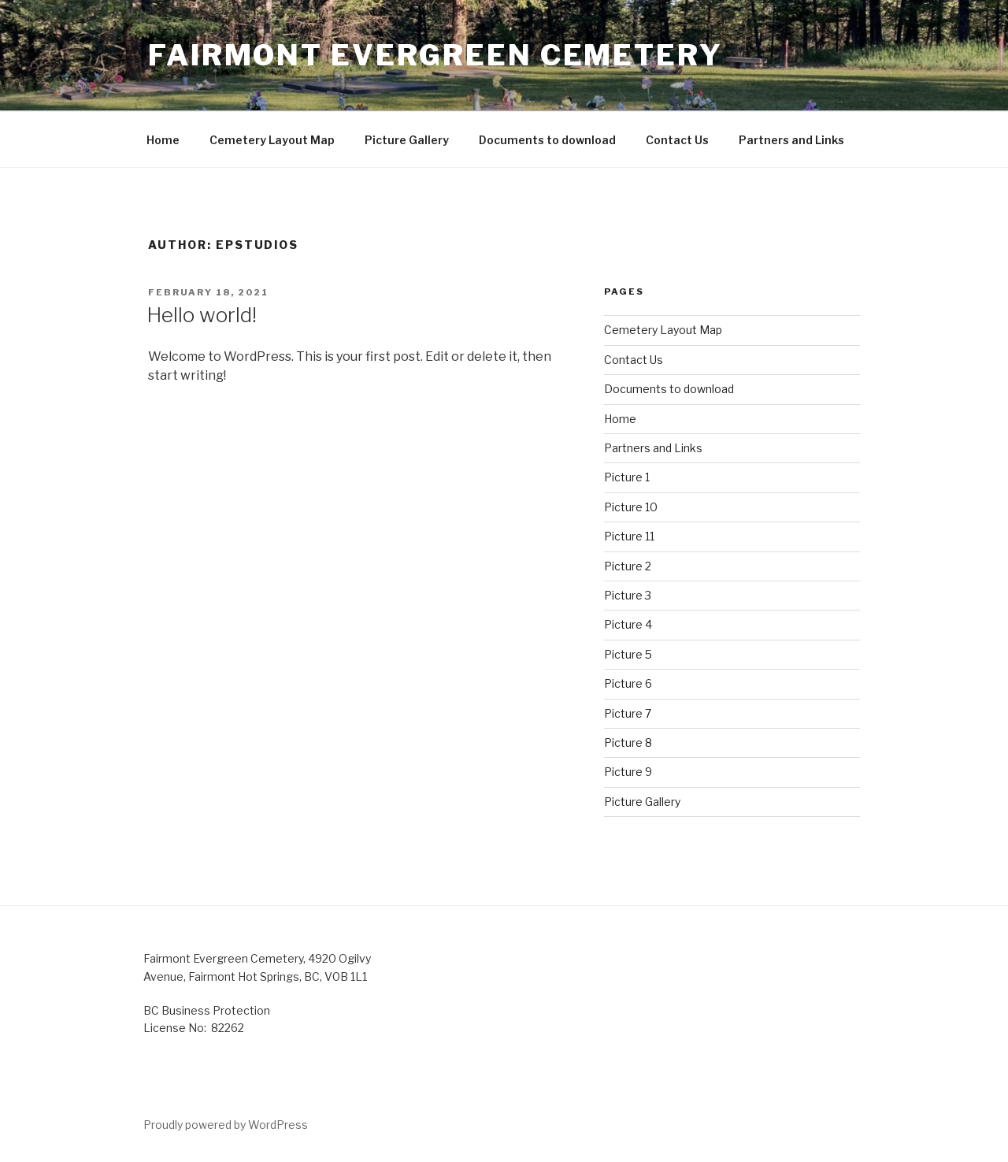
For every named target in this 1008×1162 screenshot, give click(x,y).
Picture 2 (627, 566)
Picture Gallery (407, 140)
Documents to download (547, 140)
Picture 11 (629, 536)
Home (163, 140)
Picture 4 (628, 624)
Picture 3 (627, 595)
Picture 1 (627, 477)
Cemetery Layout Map (272, 140)
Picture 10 (631, 507)
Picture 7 (627, 713)
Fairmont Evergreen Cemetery (435, 55)
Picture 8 (628, 742)
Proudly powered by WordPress (225, 1124)
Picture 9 (628, 771)
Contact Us (677, 140)
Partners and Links (791, 140)
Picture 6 (628, 683)
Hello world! (201, 315)
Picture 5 (628, 654)
